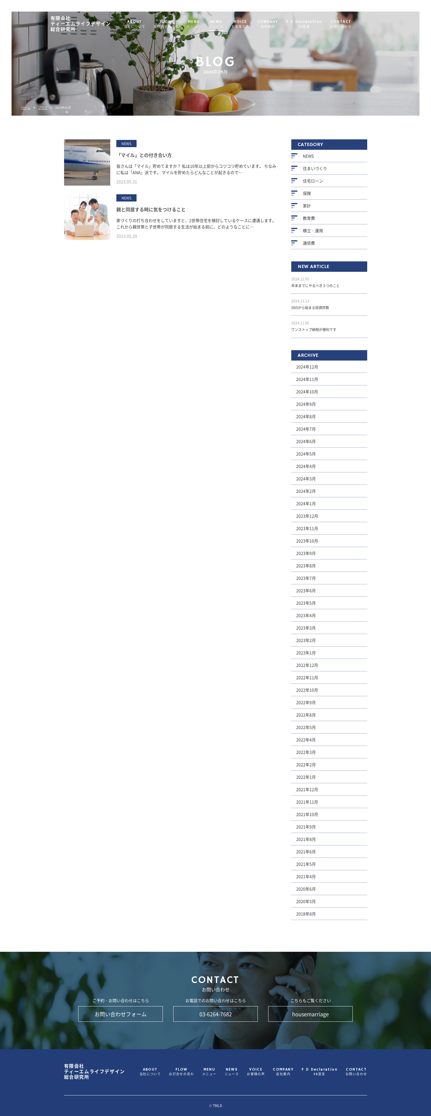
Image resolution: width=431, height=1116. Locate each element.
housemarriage (310, 1014)
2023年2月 (306, 643)
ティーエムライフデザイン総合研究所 (94, 24)
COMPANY (281, 24)
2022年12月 (307, 668)
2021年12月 (307, 792)
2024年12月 (307, 369)
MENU (207, 24)
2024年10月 (307, 394)
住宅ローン (313, 184)
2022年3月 (306, 755)
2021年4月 (306, 879)
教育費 (309, 221)
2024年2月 (306, 494)
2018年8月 (306, 916)
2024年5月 (306, 456)
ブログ (43, 107)
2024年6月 (306, 444)
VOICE (254, 24)
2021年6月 (306, 854)
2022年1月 (306, 780)
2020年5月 (306, 904)
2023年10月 (307, 543)
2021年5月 (306, 867)
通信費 (309, 246)
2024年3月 (306, 481)
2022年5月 (306, 730)
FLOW (180, 24)
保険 (307, 196)
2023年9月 (306, 556)
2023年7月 (306, 581)
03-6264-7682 (215, 1014)
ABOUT (148, 24)
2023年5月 (306, 606)
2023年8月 (306, 568)
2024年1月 (306, 506)
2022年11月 (307, 680)
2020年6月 (306, 892)
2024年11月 (307, 382)
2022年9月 (306, 705)
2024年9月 (306, 407)
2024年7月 (306, 432)
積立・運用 (313, 233)
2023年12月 (307, 519)
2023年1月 (306, 655)
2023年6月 (306, 593)
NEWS (230, 24)
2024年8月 (306, 419)
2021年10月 (307, 817)
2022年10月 (307, 693)
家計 (307, 209)
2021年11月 (307, 805)
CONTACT (354, 24)
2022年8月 (306, 717)
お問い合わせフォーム (121, 1014)
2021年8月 (306, 842)
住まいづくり (315, 171)
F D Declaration (318, 24)
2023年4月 (306, 618)
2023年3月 (306, 630)
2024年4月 (306, 469)
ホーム (26, 107)
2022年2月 (306, 767)
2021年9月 (306, 829)
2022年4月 (306, 742)
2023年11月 (307, 531)
